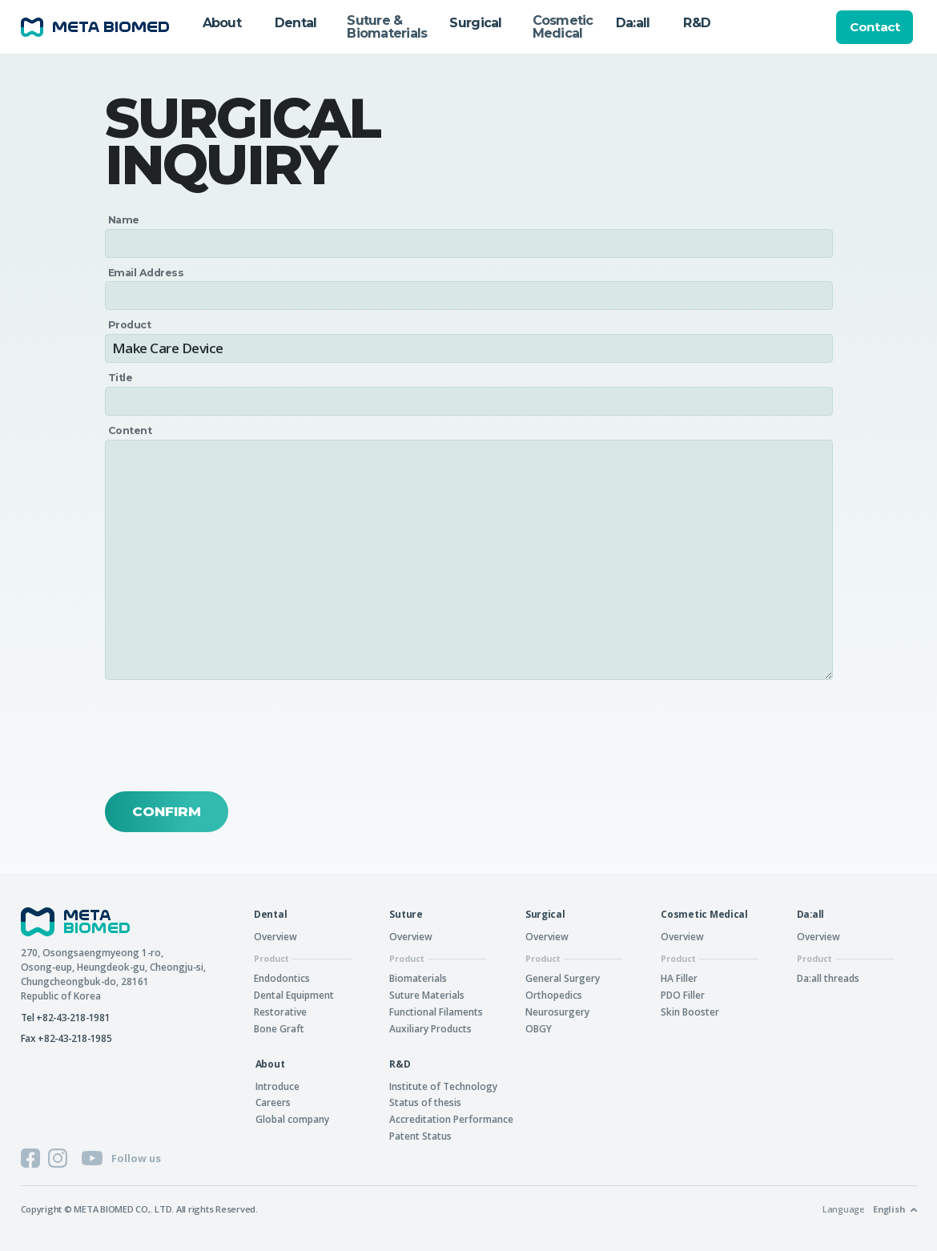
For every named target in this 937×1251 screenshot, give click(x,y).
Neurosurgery (557, 1011)
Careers (273, 1102)
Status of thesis (425, 1102)
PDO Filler (683, 994)
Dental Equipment (294, 994)
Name (124, 220)
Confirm (166, 811)
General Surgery (562, 977)
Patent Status (420, 1135)
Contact (874, 26)
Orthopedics (553, 994)
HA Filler (679, 977)
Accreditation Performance (451, 1118)
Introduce (277, 1086)
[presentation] (226, 736)
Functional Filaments (436, 1011)
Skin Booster (690, 1011)
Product (129, 325)
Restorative (280, 1011)
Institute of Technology (443, 1086)
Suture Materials (426, 994)
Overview (275, 936)
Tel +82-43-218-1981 (66, 1017)
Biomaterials (418, 977)
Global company (292, 1118)
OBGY (538, 1028)
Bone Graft (279, 1028)
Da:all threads (828, 977)
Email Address (146, 272)
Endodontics (282, 977)
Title (120, 378)
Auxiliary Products (430, 1028)
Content (130, 431)
